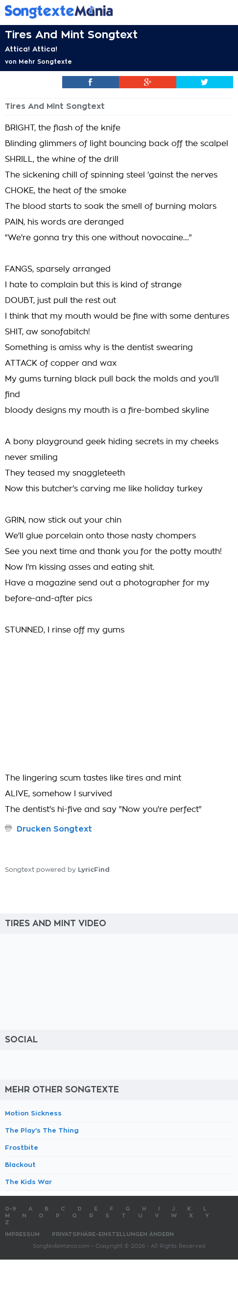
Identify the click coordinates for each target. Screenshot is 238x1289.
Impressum (22, 1234)
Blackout (20, 1165)
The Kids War (28, 1182)
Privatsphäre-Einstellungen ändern (113, 1234)
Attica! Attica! (31, 49)
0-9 (10, 1209)
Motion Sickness (33, 1113)
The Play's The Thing (42, 1130)
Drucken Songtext (54, 829)
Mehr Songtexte (45, 62)
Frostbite (21, 1147)
